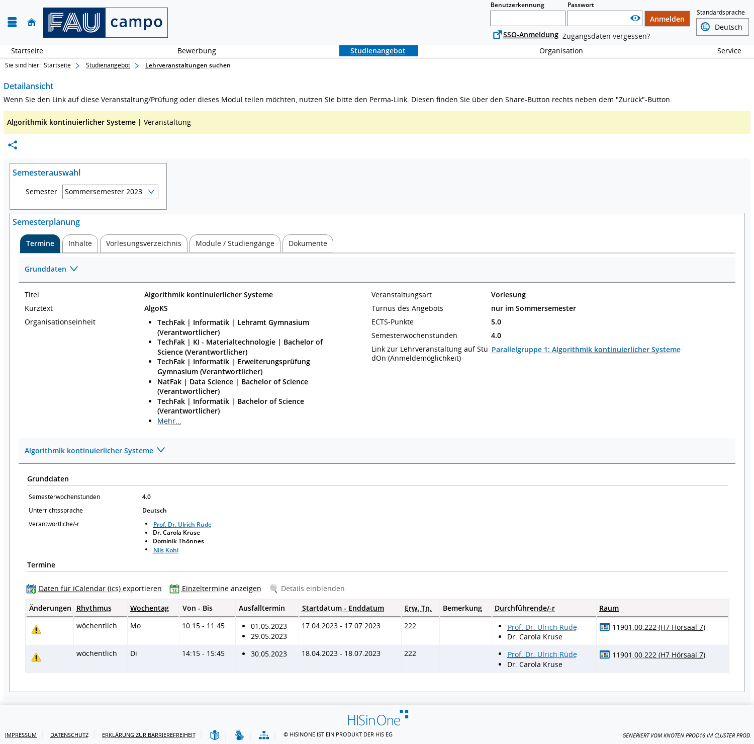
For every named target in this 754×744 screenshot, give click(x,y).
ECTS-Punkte (392, 321)
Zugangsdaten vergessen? (606, 36)
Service (723, 50)
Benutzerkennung (517, 5)
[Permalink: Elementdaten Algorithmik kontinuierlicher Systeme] (12, 145)
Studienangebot (372, 50)
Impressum (21, 734)
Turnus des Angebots (407, 308)
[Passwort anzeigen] (635, 18)
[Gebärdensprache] (239, 735)
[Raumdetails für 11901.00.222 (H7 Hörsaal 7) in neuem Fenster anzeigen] (659, 627)
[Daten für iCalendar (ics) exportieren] (96, 588)
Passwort (581, 5)
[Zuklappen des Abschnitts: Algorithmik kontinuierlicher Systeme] (377, 451)
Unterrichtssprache (56, 510)
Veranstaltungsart (401, 294)
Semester (41, 191)
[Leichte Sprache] (214, 735)
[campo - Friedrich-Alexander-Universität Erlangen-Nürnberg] (105, 22)
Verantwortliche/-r (54, 524)
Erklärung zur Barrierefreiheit (149, 734)
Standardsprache (721, 12)
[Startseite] (31, 22)
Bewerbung (191, 50)
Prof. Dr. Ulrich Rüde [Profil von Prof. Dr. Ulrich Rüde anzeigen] (182, 524)
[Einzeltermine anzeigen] (217, 588)
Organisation (555, 50)
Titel (32, 294)
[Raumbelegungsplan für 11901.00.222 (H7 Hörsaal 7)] (605, 626)
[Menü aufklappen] (12, 22)
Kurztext (39, 308)
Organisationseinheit (60, 321)
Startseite (27, 50)
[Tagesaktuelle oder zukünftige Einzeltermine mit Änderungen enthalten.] (36, 629)
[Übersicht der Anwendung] (263, 735)
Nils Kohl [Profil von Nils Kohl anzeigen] (165, 550)
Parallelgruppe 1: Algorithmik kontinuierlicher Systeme (586, 349)
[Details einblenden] (309, 588)
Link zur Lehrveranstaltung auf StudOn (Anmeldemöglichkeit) (429, 354)
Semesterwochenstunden (414, 335)
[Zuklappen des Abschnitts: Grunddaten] (377, 270)
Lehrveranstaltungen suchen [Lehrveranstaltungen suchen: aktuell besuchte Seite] (188, 65)
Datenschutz (69, 734)
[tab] (40, 243)
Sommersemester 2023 (103, 191)
